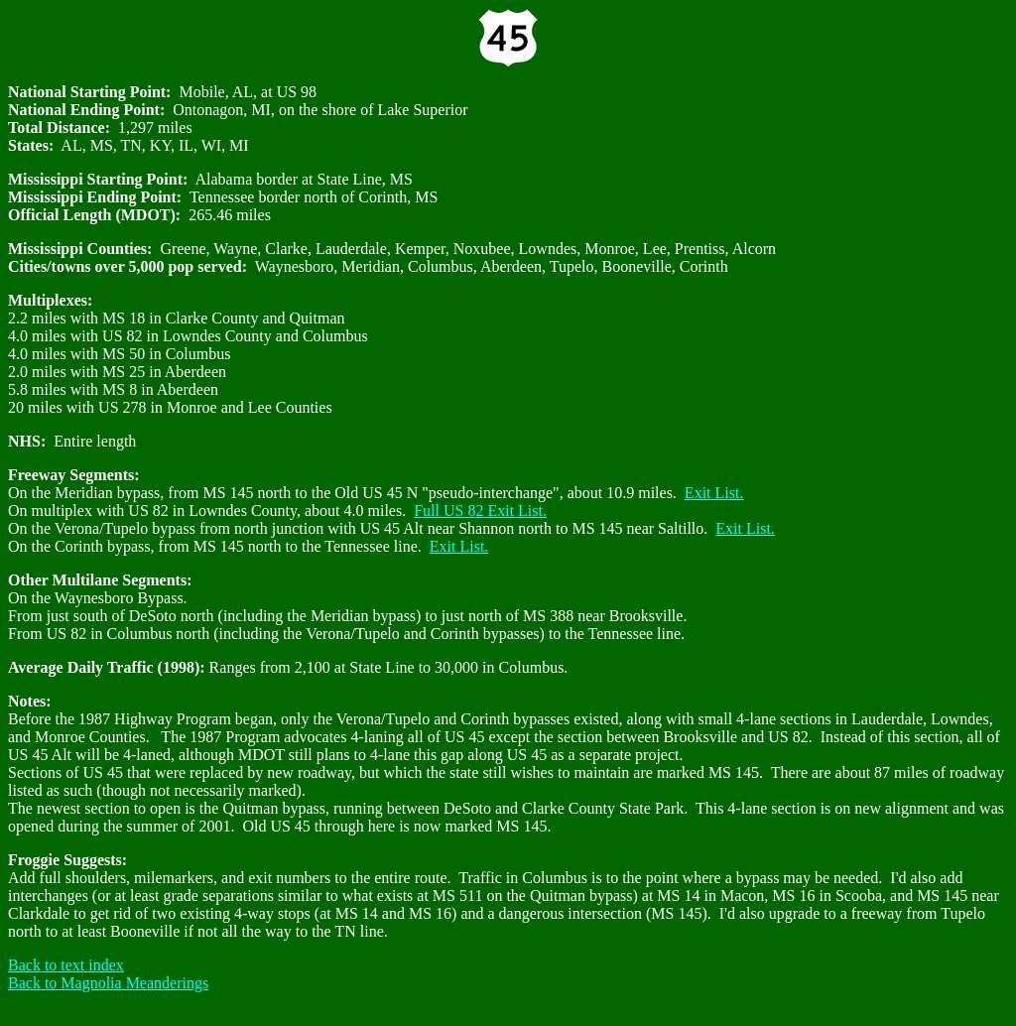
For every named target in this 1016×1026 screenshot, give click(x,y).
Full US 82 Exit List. (480, 510)
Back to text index (66, 965)
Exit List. (714, 492)
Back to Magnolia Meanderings (108, 982)
